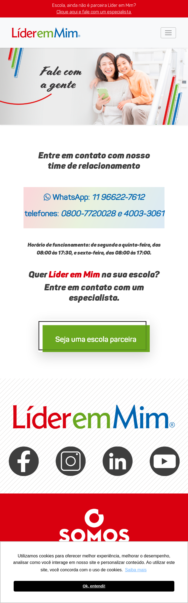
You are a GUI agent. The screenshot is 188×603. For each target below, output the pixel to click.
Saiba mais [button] (135, 569)
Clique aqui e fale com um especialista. (94, 11)
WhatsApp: (94, 197)
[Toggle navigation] (168, 32)
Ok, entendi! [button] (94, 586)
